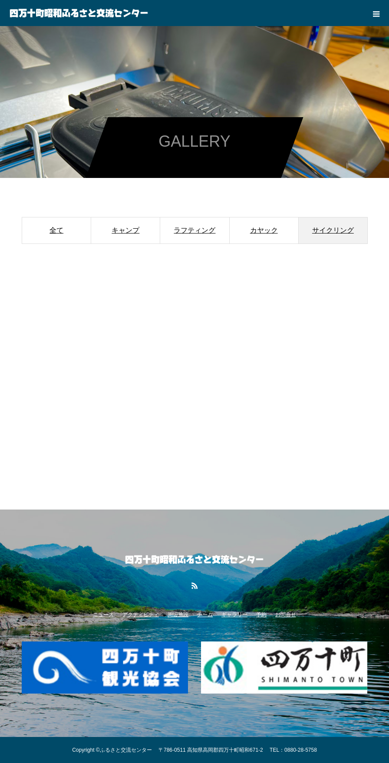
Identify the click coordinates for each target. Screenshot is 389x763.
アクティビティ (140, 615)
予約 (261, 615)
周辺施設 (178, 615)
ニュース (103, 615)
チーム (205, 615)
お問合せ (285, 615)
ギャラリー (234, 615)
